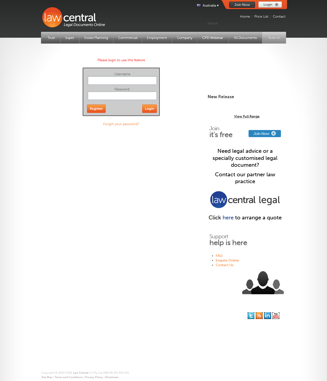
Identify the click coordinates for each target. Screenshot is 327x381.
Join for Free (113, 314)
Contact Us (224, 265)
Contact (279, 16)
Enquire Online (227, 260)
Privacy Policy (155, 337)
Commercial (59, 332)
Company (57, 342)
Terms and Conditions (161, 332)
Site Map (151, 328)
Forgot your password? (121, 124)
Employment (59, 337)
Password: (122, 89)
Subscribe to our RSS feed (259, 315)
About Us (152, 314)
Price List (261, 16)
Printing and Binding (160, 323)
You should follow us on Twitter (251, 315)
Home (245, 16)
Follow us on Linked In (267, 315)
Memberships (114, 318)
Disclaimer (153, 342)
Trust (53, 318)
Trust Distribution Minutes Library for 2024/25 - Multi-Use (244, 107)
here (228, 217)
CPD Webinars (60, 346)
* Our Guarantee (157, 318)
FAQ (219, 256)
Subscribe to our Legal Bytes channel (275, 315)
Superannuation (61, 323)
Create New (245, 61)
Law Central (80, 372)
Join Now (242, 5)
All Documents (60, 351)
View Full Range (247, 116)
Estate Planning (61, 328)
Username (122, 74)
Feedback (206, 323)
